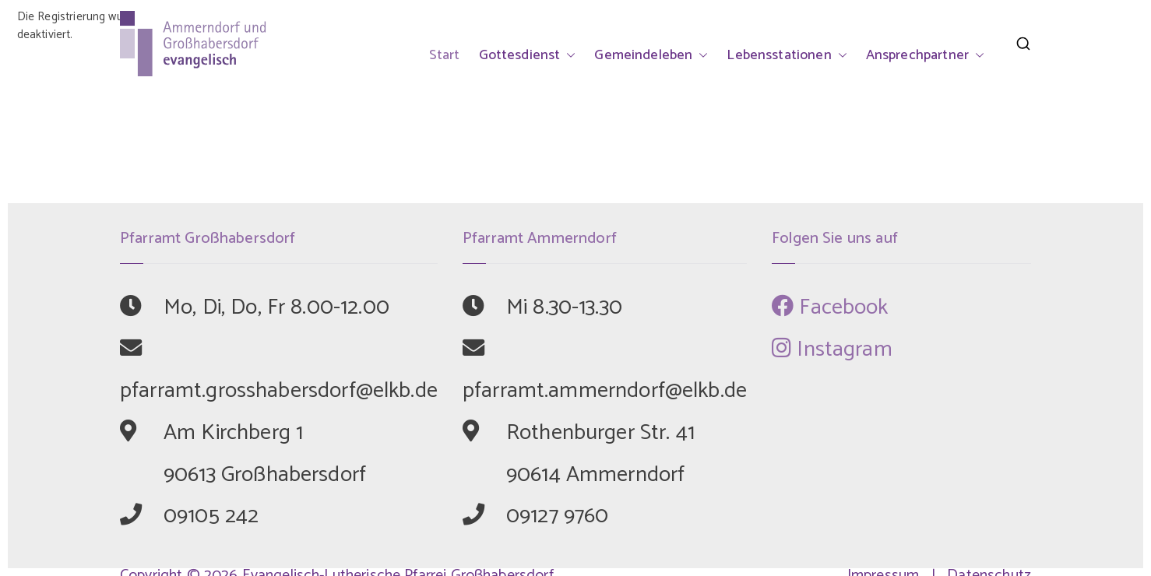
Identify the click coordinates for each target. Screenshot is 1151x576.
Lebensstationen (787, 55)
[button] (568, 55)
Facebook (830, 307)
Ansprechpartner (925, 55)
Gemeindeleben (651, 55)
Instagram (832, 349)
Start (444, 55)
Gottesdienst (527, 55)
